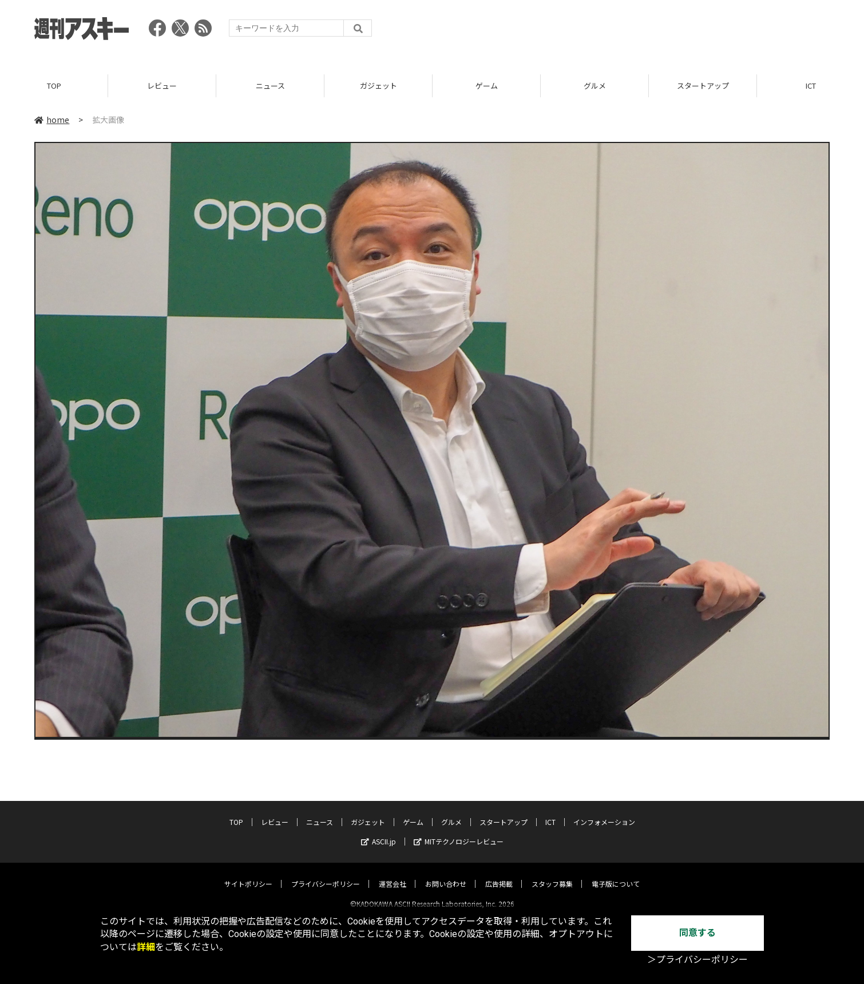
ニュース (270, 85)
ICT (550, 812)
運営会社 (392, 874)
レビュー (162, 85)
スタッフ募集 (552, 874)
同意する (697, 932)
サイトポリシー (248, 874)
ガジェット (378, 85)
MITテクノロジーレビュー (459, 831)
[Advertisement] (621, 31)
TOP (54, 85)
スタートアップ (703, 85)
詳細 (146, 947)
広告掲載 (499, 874)
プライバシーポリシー (325, 874)
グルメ (595, 85)
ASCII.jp (378, 831)
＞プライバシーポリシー (697, 959)
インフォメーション (604, 812)
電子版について (616, 874)
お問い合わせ (445, 874)
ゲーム (486, 85)
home (51, 119)
